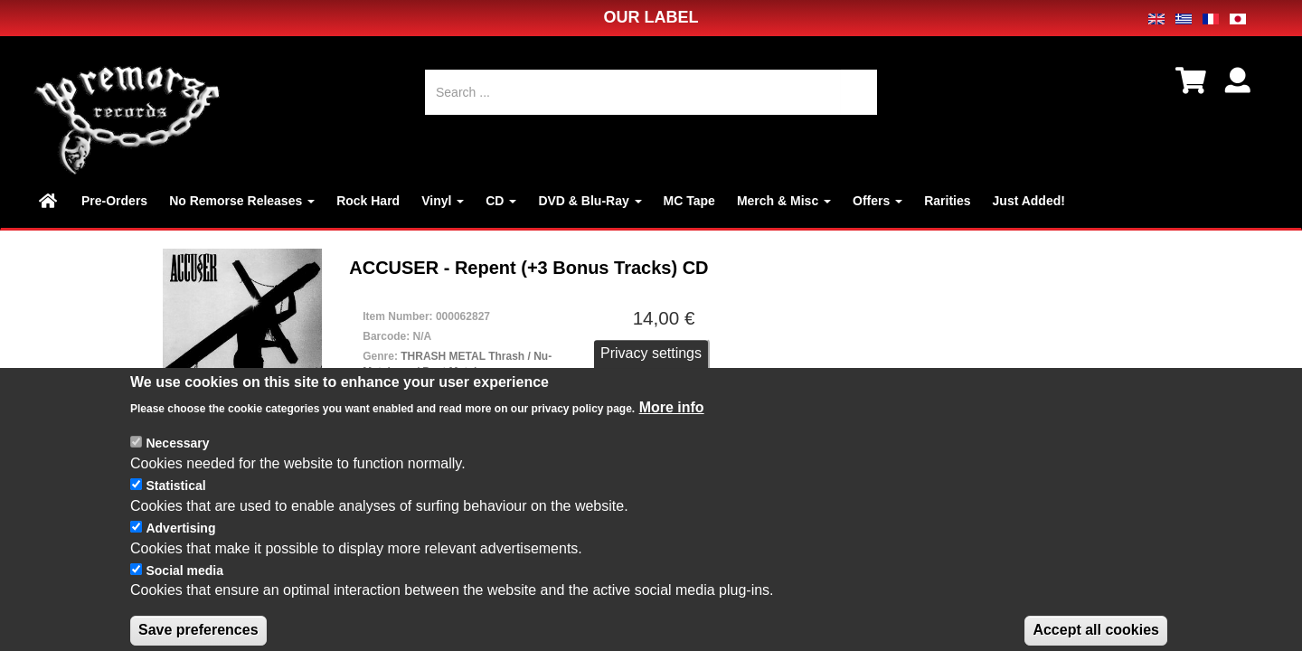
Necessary (177, 498)
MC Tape (689, 200)
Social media (184, 625)
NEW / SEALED (459, 392)
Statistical (175, 540)
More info (671, 461)
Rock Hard (368, 200)
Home (49, 200)
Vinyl (442, 200)
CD (501, 200)
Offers (877, 200)
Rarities (947, 200)
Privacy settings (651, 408)
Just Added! (1029, 200)
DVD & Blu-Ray (589, 200)
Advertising (180, 582)
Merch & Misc (784, 200)
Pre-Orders (114, 200)
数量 (642, 380)
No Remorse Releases (242, 200)
